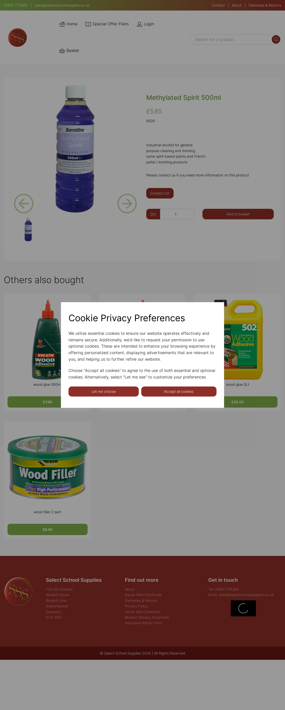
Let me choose (104, 391)
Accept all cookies (178, 391)
